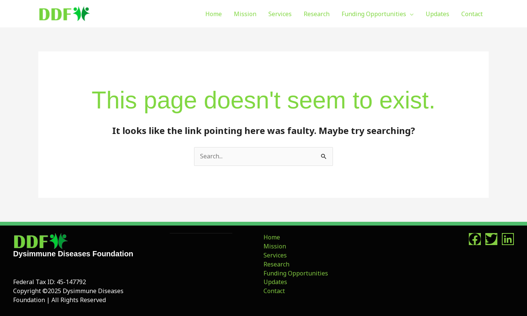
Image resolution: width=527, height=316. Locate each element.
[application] (410, 14)
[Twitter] (491, 239)
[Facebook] (475, 239)
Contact (274, 291)
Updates (275, 282)
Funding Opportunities (296, 273)
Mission (275, 246)
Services (275, 255)
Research (276, 264)
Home (272, 237)
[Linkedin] (508, 239)
